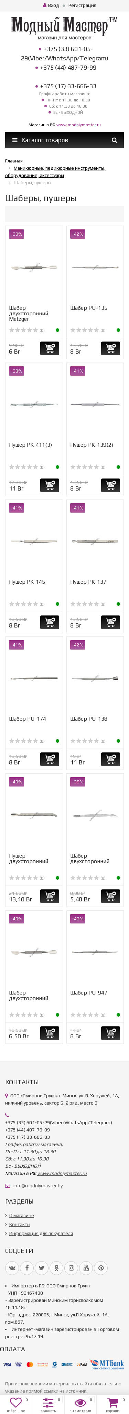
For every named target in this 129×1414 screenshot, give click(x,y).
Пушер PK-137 (88, 582)
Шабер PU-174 (27, 718)
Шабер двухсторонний (89, 858)
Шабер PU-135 (88, 308)
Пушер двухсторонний (28, 858)
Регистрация (82, 5)
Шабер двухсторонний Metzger (28, 313)
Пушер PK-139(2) (91, 445)
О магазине (21, 1215)
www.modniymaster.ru (78, 124)
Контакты (19, 1224)
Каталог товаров (40, 140)
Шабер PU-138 (88, 718)
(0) (27, 330)
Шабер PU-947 (88, 992)
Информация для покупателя (41, 1233)
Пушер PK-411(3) (30, 445)
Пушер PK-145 (27, 582)
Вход (51, 5)
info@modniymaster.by (38, 1185)
